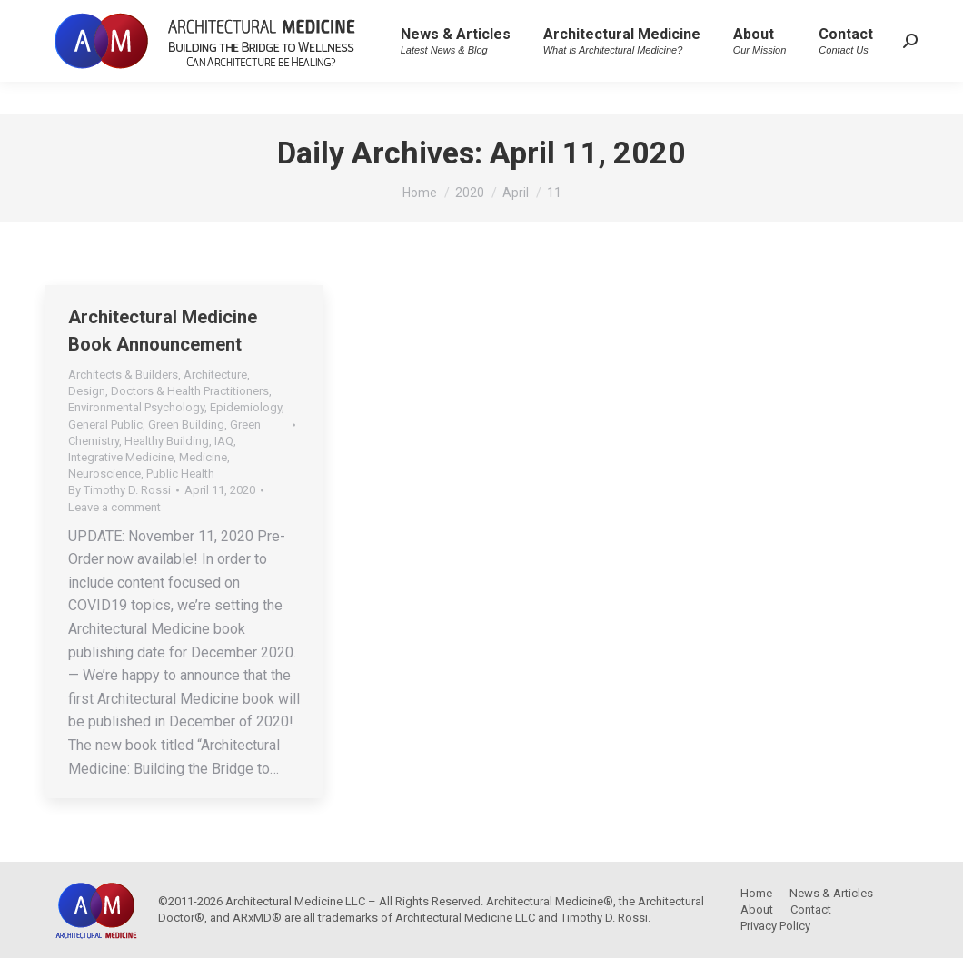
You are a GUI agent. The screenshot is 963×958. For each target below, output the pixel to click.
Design (86, 391)
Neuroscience (104, 473)
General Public (105, 424)
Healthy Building (166, 441)
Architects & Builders (123, 374)
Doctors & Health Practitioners (190, 391)
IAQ (223, 441)
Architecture (215, 374)
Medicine (203, 457)
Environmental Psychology (136, 407)
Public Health (180, 473)
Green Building (186, 424)
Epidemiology (246, 407)
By (119, 490)
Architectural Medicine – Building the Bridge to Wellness (209, 16)
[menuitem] (455, 73)
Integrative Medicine (121, 457)
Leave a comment (114, 507)
